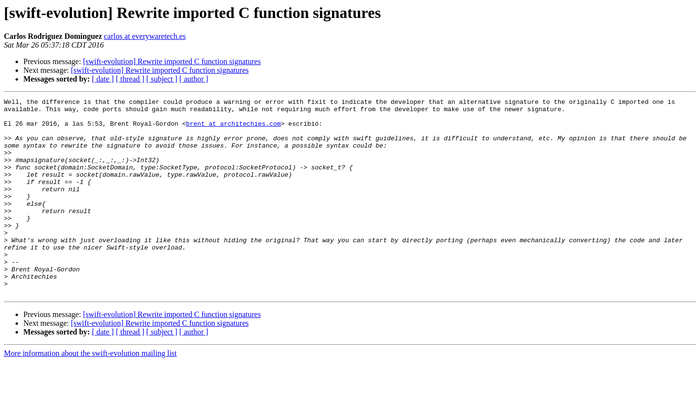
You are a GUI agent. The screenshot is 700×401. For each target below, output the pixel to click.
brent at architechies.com (233, 129)
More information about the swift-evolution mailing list (90, 392)
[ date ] (103, 79)
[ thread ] (130, 79)
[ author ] (194, 79)
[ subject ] (161, 79)
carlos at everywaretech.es (145, 36)
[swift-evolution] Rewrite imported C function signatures (172, 61)
